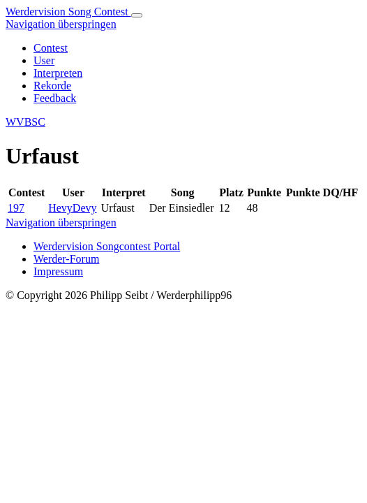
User (43, 60)
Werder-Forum (66, 259)
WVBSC (25, 122)
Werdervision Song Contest (68, 11)
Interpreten (57, 73)
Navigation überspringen (61, 24)
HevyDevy (72, 208)
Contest (50, 48)
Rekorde (52, 86)
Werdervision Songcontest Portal (106, 246)
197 (16, 208)
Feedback (54, 98)
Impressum (58, 271)
